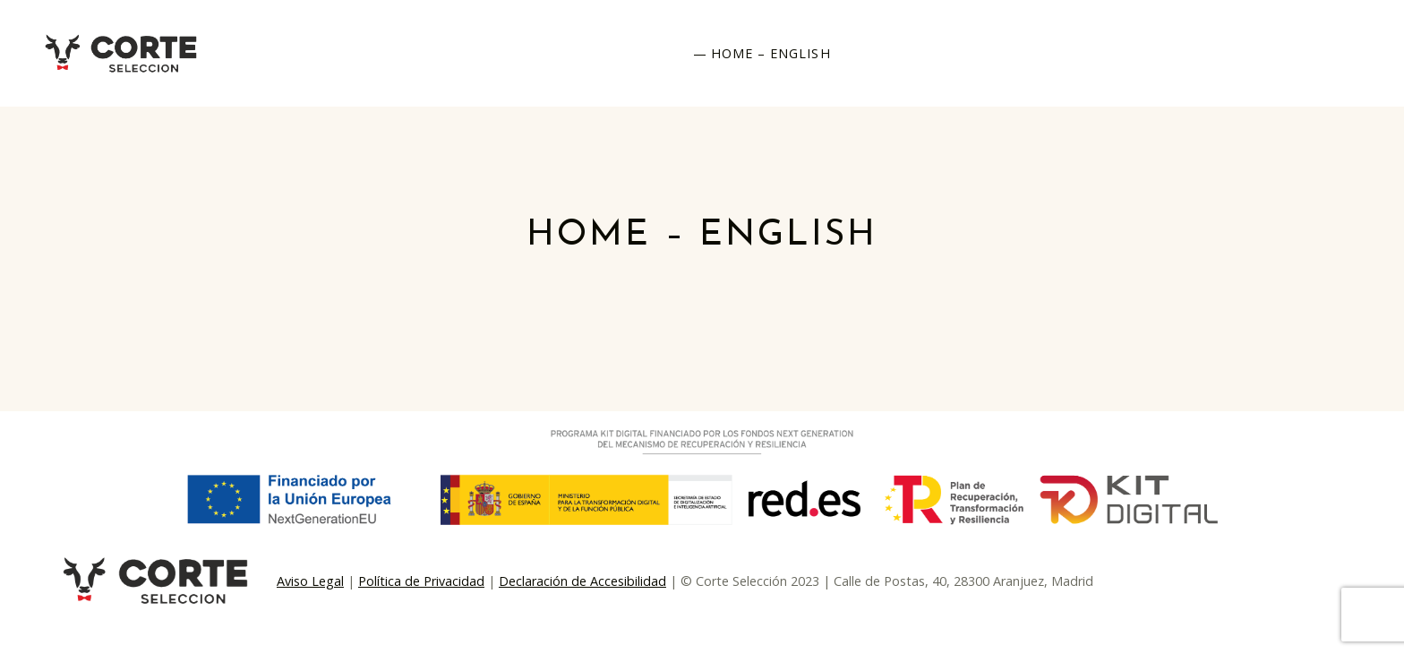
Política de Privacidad (421, 580)
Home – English (771, 53)
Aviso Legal (310, 580)
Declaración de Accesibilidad (582, 580)
